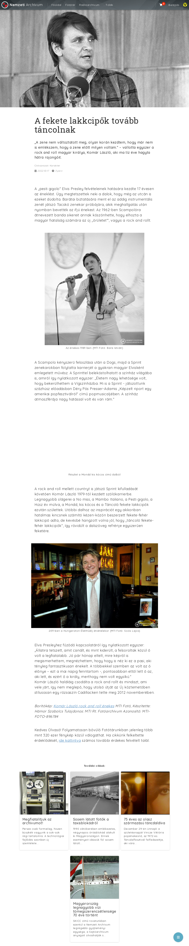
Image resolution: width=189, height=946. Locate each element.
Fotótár (70, 4)
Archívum (22, 4)
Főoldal (56, 4)
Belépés (174, 4)
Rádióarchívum (89, 4)
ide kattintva (70, 740)
